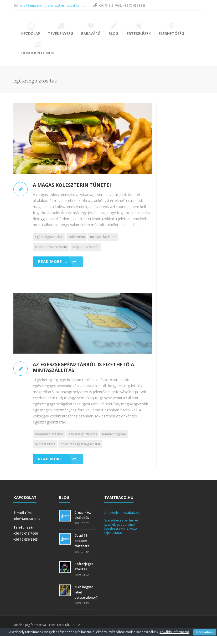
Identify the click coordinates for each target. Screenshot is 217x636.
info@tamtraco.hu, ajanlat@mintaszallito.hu (52, 5)
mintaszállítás (45, 444)
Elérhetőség (171, 29)
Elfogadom (205, 632)
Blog (114, 29)
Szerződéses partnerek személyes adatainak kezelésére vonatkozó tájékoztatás (121, 526)
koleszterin (77, 237)
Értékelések (139, 29)
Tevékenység (60, 29)
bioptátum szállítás (49, 434)
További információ (174, 632)
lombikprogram (114, 434)
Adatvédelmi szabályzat (122, 512)
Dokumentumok (37, 48)
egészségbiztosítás (49, 237)
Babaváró (91, 29)
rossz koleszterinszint (51, 247)
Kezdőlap (30, 29)
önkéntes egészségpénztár (80, 444)
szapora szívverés (85, 247)
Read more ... (52, 261)
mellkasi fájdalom (103, 237)
